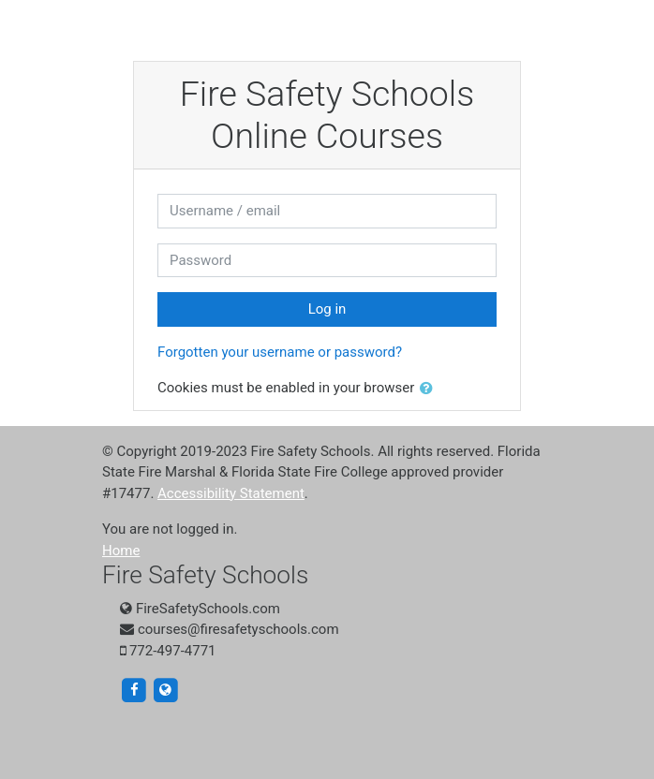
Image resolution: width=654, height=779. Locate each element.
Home (121, 550)
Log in (327, 309)
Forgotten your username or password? (279, 352)
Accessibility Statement (231, 493)
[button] (430, 389)
